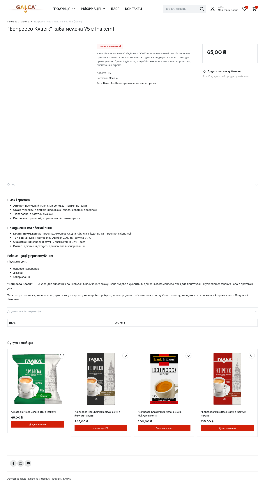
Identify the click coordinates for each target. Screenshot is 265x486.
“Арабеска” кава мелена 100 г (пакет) (33, 412)
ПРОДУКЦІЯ (61, 9)
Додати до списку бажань (224, 71)
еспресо (125, 83)
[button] (254, 8)
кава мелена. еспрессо (143, 83)
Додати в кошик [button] (37, 424)
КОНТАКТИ (133, 9)
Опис (11, 184)
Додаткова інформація (24, 311)
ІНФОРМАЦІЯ (91, 9)
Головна (12, 21)
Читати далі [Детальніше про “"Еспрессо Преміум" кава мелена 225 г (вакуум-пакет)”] (101, 428)
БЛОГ (115, 9)
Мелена (25, 21)
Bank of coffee (111, 83)
